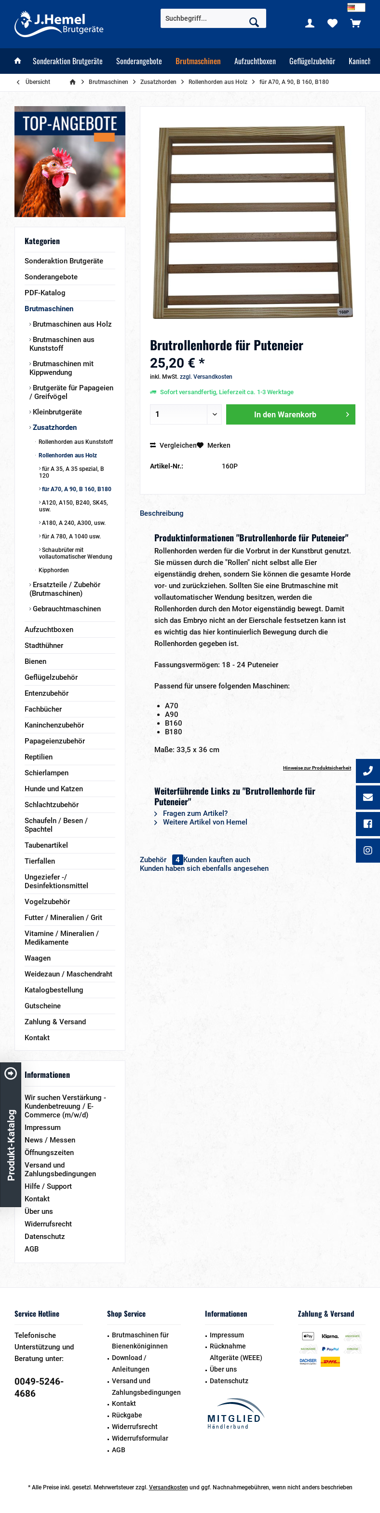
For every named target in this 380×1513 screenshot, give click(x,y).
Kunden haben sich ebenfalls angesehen (204, 868)
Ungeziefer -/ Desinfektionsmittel (56, 881)
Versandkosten (168, 1487)
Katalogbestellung (54, 990)
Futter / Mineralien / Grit (63, 917)
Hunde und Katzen (54, 788)
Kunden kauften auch (216, 859)
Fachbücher (43, 709)
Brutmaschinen (49, 308)
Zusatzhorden (54, 427)
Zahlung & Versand (55, 1022)
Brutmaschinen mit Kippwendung (61, 368)
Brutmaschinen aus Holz (71, 324)
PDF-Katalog (45, 293)
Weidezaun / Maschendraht (68, 974)
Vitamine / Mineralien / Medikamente (62, 938)
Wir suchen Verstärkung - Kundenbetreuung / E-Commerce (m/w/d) (65, 1106)
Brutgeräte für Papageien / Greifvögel (71, 392)
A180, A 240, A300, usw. (73, 523)
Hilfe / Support (48, 1186)
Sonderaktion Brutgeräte (64, 261)
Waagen (38, 958)
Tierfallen (40, 861)
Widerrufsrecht (48, 1224)
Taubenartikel (46, 845)
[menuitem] (355, 22)
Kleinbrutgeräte (56, 412)
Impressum (43, 1127)
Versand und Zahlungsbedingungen (60, 1169)
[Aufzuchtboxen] (255, 61)
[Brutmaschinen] (198, 61)
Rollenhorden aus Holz (67, 455)
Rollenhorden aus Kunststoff (75, 442)
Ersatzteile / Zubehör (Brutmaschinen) (64, 589)
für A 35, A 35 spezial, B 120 (71, 472)
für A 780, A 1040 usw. (71, 536)
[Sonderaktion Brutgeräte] (67, 61)
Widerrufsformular (140, 1438)
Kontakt (37, 1037)
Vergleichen (173, 445)
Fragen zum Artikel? (191, 813)
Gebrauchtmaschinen (66, 609)
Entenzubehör (46, 693)
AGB (32, 1249)
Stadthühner (44, 645)
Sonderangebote (51, 277)
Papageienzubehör (55, 741)
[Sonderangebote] (139, 61)
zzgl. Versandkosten (206, 376)
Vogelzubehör (47, 901)
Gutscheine (43, 1006)
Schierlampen (46, 773)
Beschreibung (162, 513)
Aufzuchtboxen (49, 629)
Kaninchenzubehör (54, 725)
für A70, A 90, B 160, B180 (76, 489)
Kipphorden (53, 570)
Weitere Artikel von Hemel (200, 822)
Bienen (35, 661)
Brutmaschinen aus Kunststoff (62, 344)
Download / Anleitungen (130, 1363)
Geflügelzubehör (51, 677)
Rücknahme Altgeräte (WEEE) (236, 1352)
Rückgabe (127, 1415)
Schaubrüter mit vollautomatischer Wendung (75, 553)
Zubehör (161, 859)
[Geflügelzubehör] (312, 61)
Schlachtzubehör (52, 804)
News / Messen (50, 1140)
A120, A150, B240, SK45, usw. (73, 506)
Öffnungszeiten (49, 1152)
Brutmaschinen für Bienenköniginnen (140, 1340)
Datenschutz (45, 1236)
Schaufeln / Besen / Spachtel (56, 825)
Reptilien (39, 757)
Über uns (39, 1211)
